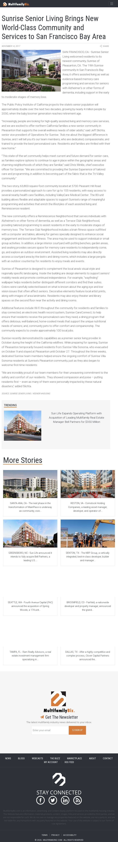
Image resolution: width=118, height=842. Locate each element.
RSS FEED (69, 762)
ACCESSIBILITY (69, 835)
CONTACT (108, 758)
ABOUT (92, 758)
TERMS (45, 835)
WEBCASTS (37, 758)
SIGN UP (77, 730)
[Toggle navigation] (111, 3)
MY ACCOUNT (51, 762)
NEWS (8, 758)
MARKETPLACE (74, 758)
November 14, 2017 (11, 46)
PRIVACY (55, 835)
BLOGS (21, 758)
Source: (26, 393)
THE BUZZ (55, 758)
